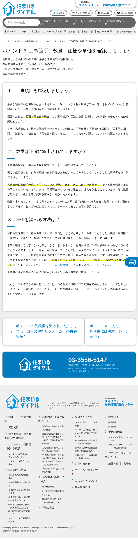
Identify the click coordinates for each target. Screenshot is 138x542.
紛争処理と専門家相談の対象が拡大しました (86, 453)
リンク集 (46, 499)
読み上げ (105, 13)
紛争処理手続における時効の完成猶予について (19, 503)
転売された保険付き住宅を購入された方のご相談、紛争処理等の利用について (19, 513)
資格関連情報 (115, 436)
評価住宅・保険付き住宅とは (51, 423)
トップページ (8, 41)
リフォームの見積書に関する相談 (58, 31)
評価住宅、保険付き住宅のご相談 (53, 432)
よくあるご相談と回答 (86, 22)
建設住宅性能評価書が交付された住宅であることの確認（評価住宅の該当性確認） (53, 443)
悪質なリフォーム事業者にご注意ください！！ (86, 461)
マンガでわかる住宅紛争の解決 (19, 524)
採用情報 (112, 427)
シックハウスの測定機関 (53, 495)
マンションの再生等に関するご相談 (53, 475)
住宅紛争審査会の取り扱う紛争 (19, 495)
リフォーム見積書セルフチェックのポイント (37, 41)
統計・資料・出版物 (119, 468)
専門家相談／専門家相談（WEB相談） (96, 31)
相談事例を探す (115, 22)
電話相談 (35, 31)
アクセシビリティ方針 (85, 476)
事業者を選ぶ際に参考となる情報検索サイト (53, 505)
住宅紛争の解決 (124, 31)
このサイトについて (86, 485)
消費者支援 (48, 512)
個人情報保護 (82, 491)
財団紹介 (113, 421)
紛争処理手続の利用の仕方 (19, 488)
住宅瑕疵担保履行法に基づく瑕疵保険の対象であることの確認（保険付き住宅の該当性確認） (53, 464)
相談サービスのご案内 (54, 22)
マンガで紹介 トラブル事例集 (86, 428)
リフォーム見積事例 (56, 265)
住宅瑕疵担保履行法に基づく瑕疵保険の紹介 (53, 453)
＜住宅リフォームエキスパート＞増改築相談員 (120, 450)
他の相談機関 (48, 491)
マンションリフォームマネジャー (120, 443)
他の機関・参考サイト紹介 (51, 483)
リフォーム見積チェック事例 (19, 467)
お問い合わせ (82, 468)
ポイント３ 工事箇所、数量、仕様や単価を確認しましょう (85, 41)
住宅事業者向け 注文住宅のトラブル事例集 (86, 446)
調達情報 (112, 431)
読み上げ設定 (127, 13)
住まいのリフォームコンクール (118, 459)
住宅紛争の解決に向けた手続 (19, 481)
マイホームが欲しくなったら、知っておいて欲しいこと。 (86, 437)
